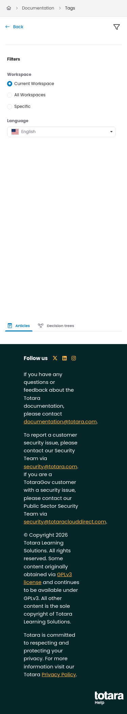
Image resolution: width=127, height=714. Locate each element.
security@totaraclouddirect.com (65, 521)
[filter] (116, 27)
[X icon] (55, 358)
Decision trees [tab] (56, 325)
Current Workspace (34, 83)
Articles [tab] (19, 325)
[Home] (8, 8)
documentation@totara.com (60, 421)
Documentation (38, 8)
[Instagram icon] (73, 358)
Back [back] (14, 27)
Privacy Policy (59, 674)
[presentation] (20, 325)
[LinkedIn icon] (64, 358)
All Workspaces (29, 95)
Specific (22, 106)
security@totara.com (50, 466)
